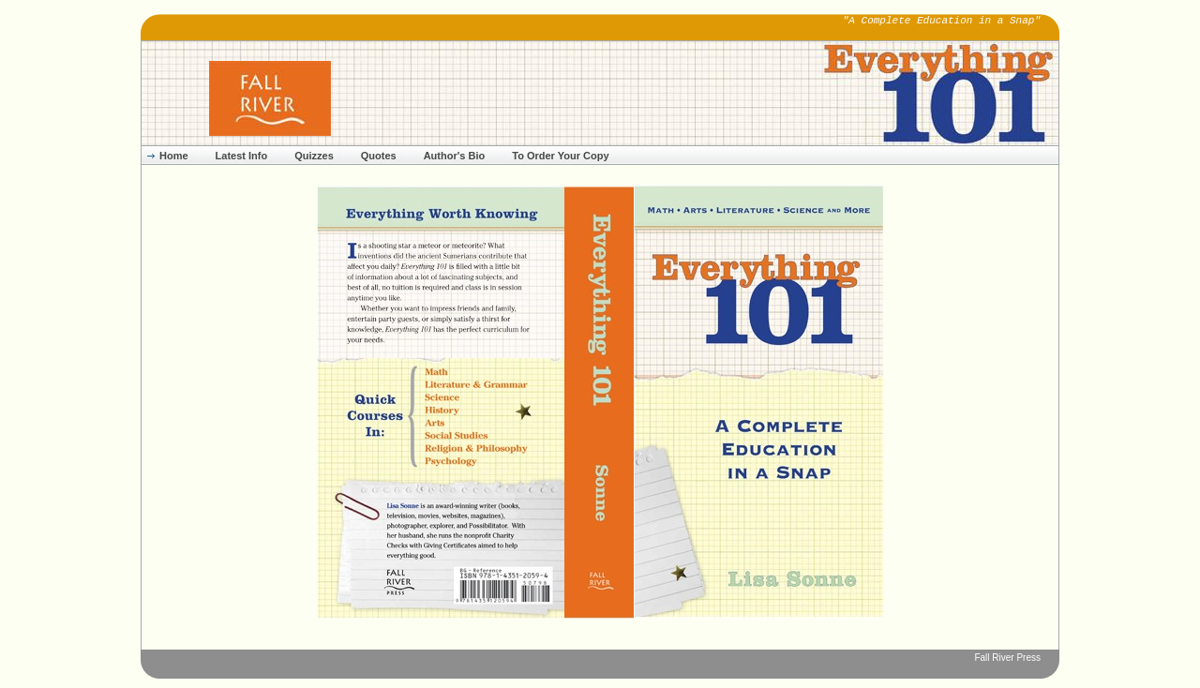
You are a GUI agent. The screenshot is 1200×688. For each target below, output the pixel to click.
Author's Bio (455, 155)
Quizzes (314, 155)
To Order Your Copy (560, 155)
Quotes (379, 155)
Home (173, 155)
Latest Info (242, 155)
